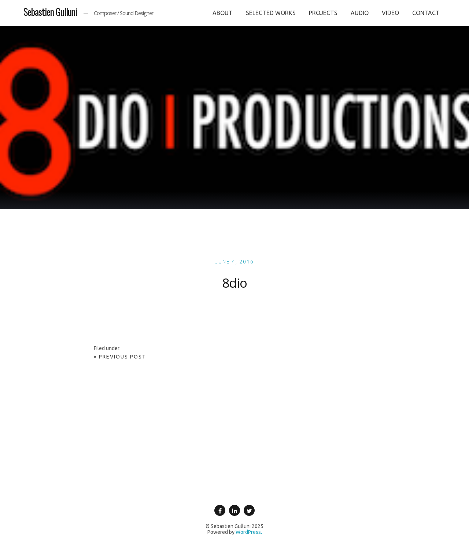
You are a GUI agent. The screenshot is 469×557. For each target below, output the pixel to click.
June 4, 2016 (234, 262)
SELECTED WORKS (271, 13)
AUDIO (360, 13)
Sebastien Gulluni (50, 11)
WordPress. (249, 532)
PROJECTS (323, 13)
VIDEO (390, 13)
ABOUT (223, 13)
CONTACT (426, 13)
